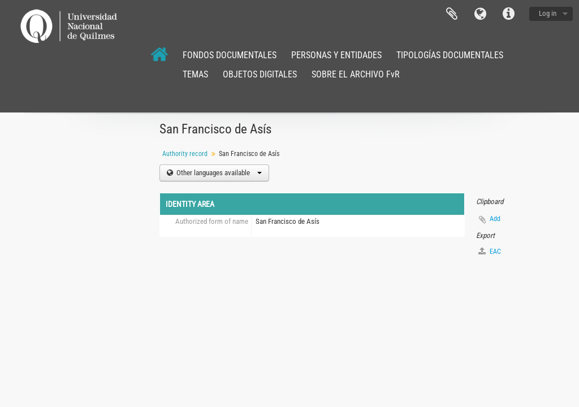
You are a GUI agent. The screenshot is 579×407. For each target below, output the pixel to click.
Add (495, 219)
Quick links (508, 14)
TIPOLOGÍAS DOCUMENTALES (449, 55)
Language (480, 14)
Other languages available (218, 172)
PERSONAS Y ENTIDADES (336, 55)
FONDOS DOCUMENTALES (229, 55)
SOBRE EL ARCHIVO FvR (356, 74)
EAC (489, 251)
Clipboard (452, 14)
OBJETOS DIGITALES (260, 74)
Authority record (185, 154)
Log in (547, 13)
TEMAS (195, 74)
